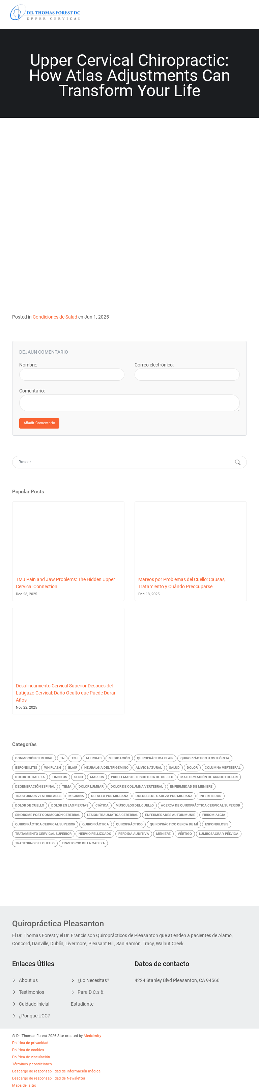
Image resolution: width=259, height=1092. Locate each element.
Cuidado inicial (34, 1004)
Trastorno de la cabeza (83, 843)
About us (28, 980)
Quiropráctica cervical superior (45, 824)
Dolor (192, 767)
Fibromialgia (213, 815)
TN (62, 758)
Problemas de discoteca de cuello (142, 777)
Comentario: (32, 390)
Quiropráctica (95, 824)
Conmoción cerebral (34, 758)
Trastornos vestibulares (38, 796)
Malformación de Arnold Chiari (209, 777)
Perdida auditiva (133, 834)
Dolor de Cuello (29, 805)
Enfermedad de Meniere (191, 786)
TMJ (75, 758)
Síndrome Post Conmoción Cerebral (47, 815)
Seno (78, 777)
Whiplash (52, 767)
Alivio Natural (149, 767)
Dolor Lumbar (91, 786)
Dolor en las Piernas (69, 805)
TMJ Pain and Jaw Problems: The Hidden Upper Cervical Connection (65, 583)
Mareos (97, 777)
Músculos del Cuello (135, 805)
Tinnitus (59, 777)
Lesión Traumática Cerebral (112, 815)
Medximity (92, 1036)
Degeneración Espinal (35, 786)
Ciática (102, 805)
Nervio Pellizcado (95, 834)
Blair (72, 767)
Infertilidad (211, 796)
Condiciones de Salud (55, 317)
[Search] (123, 462)
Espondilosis (216, 824)
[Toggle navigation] (239, 14)
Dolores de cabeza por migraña (164, 796)
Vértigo (185, 834)
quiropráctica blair (155, 758)
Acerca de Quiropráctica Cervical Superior (200, 805)
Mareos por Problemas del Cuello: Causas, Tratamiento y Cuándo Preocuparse (182, 583)
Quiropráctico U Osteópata (204, 758)
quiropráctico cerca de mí (174, 824)
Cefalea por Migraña (109, 796)
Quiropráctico (129, 824)
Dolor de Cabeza (30, 777)
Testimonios (31, 992)
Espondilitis (26, 767)
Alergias (94, 758)
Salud (174, 767)
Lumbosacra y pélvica (218, 834)
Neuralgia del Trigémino (106, 767)
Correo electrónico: (154, 364)
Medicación (119, 758)
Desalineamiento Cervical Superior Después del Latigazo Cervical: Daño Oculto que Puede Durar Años (66, 693)
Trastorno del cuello (35, 843)
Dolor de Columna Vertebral (137, 786)
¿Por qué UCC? (34, 1015)
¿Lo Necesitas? (93, 980)
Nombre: (28, 364)
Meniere (163, 834)
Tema (66, 786)
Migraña (76, 796)
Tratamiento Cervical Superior (43, 834)
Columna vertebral (222, 767)
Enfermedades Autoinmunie (170, 815)
